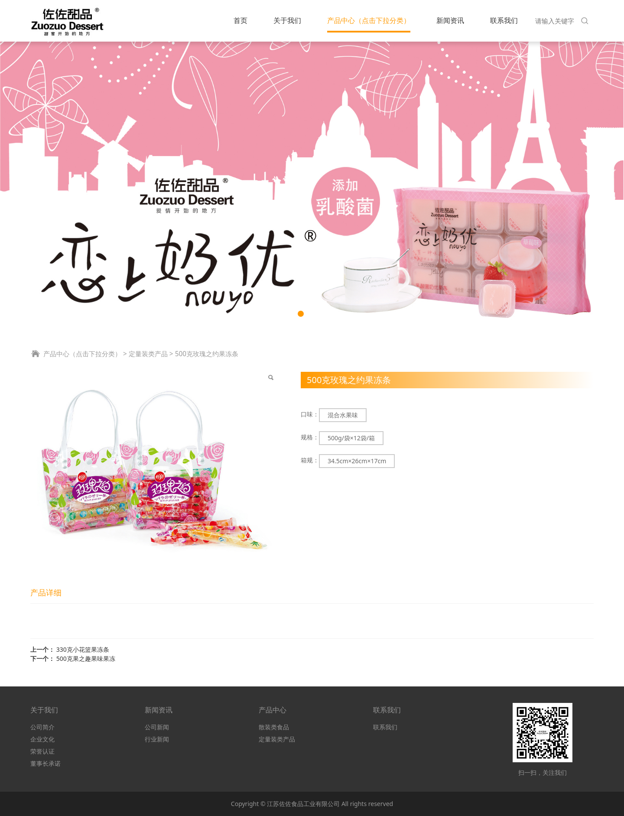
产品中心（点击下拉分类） (368, 20)
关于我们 (287, 20)
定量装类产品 (148, 353)
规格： (310, 437)
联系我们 (504, 20)
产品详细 (46, 592)
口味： (310, 414)
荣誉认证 (42, 751)
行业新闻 (157, 739)
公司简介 (42, 727)
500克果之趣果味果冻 (85, 658)
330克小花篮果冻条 (82, 649)
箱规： (310, 460)
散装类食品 (274, 727)
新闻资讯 (450, 20)
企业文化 (42, 739)
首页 (240, 20)
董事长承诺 (45, 763)
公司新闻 (157, 727)
